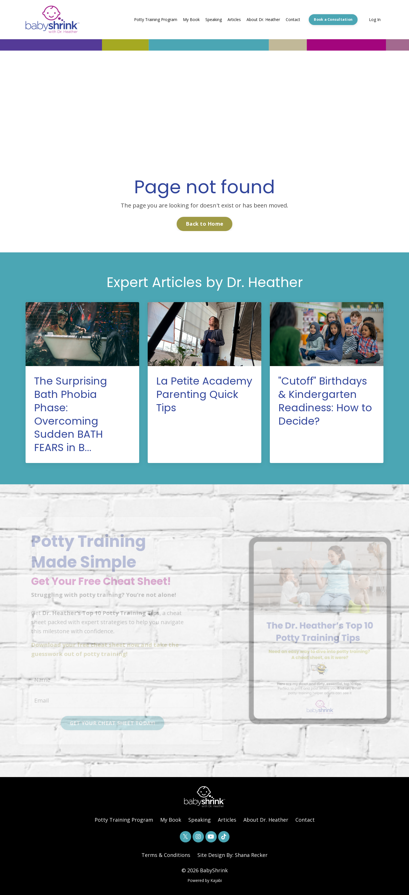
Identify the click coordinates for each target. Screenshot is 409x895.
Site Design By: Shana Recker (232, 855)
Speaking (213, 19)
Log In (375, 19)
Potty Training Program (155, 19)
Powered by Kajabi (204, 880)
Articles (234, 19)
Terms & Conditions (165, 855)
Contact (293, 19)
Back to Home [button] (204, 223)
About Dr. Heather (263, 19)
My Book (191, 19)
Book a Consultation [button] (333, 19)
